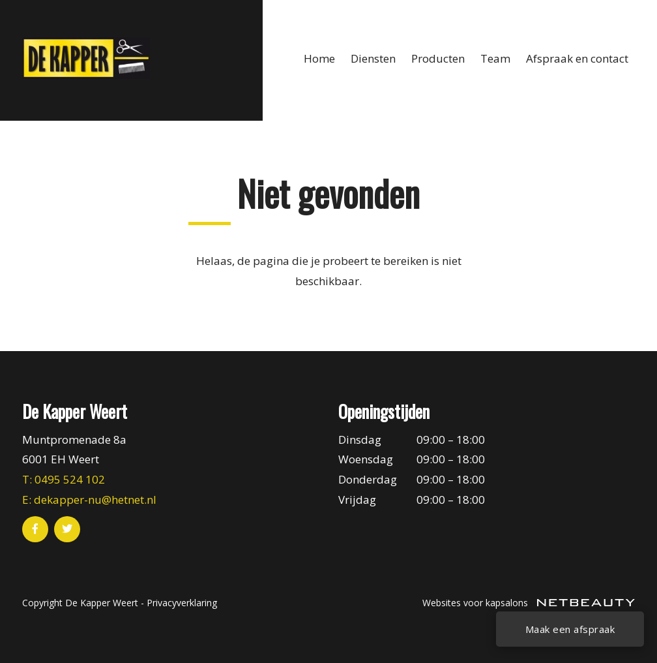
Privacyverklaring (182, 602)
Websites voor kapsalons (528, 602)
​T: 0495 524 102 (63, 479)
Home (319, 58)
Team (495, 58)
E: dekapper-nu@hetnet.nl (89, 499)
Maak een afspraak (570, 629)
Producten (438, 58)
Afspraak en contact (577, 58)
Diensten (373, 58)
